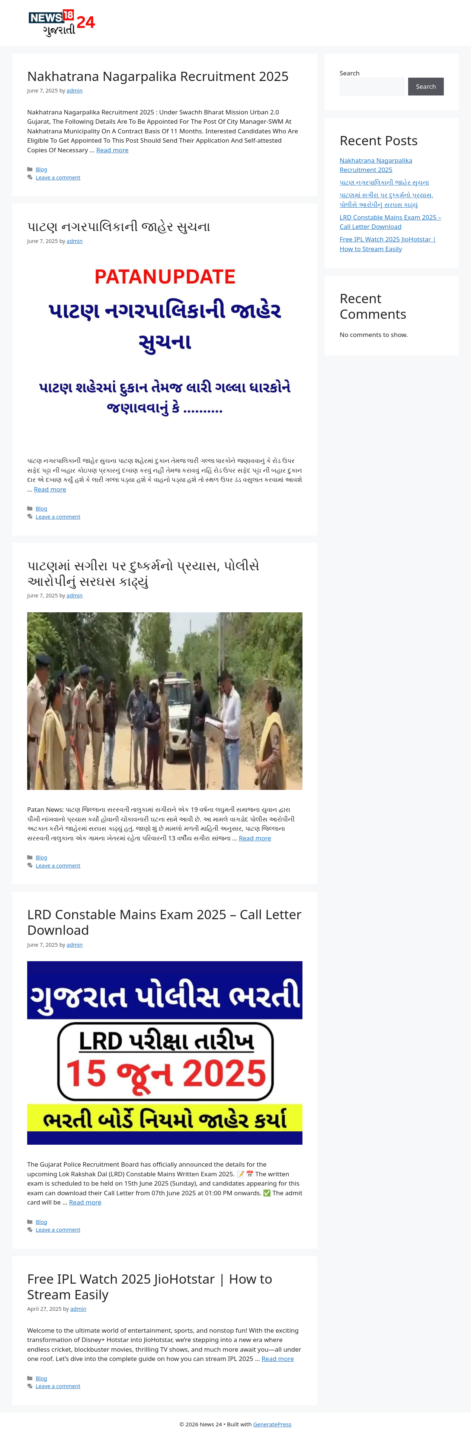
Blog (41, 169)
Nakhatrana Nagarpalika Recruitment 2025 (158, 76)
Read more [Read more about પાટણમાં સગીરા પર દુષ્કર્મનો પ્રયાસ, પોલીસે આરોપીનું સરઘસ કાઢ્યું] (255, 838)
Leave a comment (58, 177)
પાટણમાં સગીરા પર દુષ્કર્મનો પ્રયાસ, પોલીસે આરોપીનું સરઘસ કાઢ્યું (143, 573)
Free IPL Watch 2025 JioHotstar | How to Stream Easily (149, 1286)
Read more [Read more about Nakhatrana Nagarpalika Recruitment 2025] (112, 150)
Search (350, 73)
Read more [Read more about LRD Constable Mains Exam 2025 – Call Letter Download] (85, 1202)
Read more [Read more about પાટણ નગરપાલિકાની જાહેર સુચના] (50, 489)
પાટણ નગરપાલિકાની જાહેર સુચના (119, 226)
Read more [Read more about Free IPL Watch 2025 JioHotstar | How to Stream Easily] (278, 1358)
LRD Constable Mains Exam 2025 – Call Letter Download (164, 922)
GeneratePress (272, 1424)
